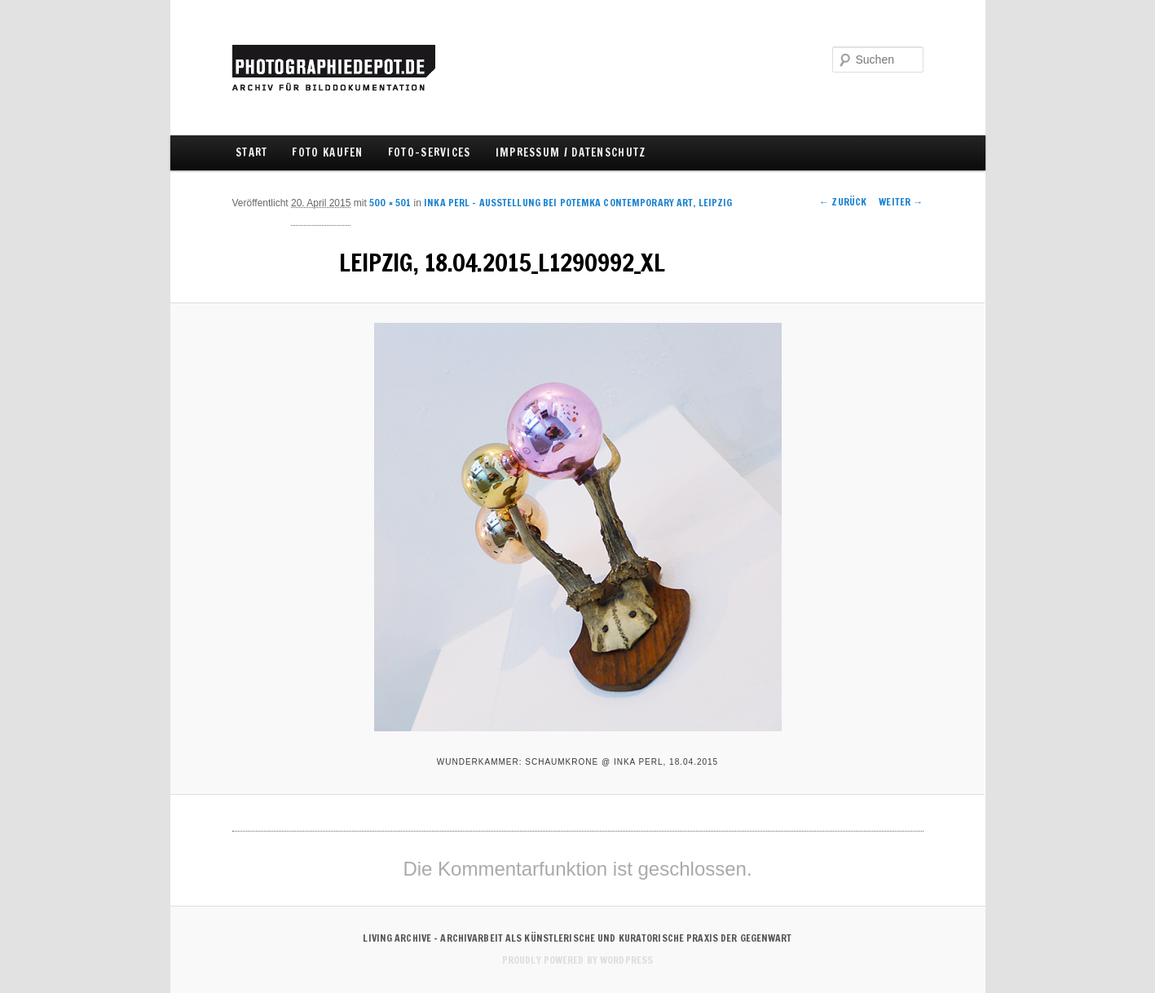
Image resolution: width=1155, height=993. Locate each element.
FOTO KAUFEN (327, 152)
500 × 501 (390, 203)
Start (252, 152)
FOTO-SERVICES (429, 152)
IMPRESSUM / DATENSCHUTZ (571, 152)
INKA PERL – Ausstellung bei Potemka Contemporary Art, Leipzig (578, 203)
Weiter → (901, 202)
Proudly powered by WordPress (577, 960)
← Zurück (842, 202)
